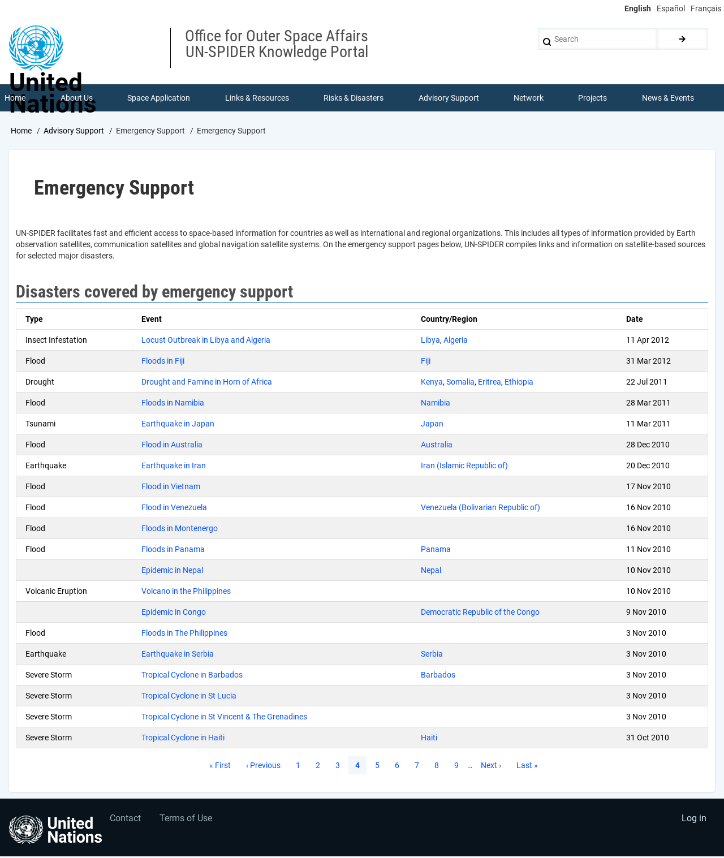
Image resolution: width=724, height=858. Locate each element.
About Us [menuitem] (77, 98)
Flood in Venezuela (174, 508)
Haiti (429, 738)
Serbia (432, 654)
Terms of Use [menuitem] (188, 821)
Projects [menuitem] (593, 98)
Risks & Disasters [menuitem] (354, 98)
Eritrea (489, 382)
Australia (437, 445)
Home (21, 131)
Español (671, 8)
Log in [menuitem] (693, 821)
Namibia (435, 403)
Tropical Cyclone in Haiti (183, 738)
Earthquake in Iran (173, 466)
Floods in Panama (173, 550)
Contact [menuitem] (126, 821)
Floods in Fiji (162, 362)
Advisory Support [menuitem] (449, 98)
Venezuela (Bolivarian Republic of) (480, 508)
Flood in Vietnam (170, 487)
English (637, 8)
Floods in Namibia (172, 403)
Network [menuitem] (529, 98)
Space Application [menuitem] (159, 98)
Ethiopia (519, 382)
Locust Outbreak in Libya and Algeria (205, 341)
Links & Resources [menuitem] (257, 98)
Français (706, 8)
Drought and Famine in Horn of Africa (206, 382)
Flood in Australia (171, 445)
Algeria (455, 341)
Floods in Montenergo (179, 529)
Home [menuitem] (15, 98)
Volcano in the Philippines (186, 592)
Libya (430, 341)
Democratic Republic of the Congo (480, 613)
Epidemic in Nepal (172, 571)
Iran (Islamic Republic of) (464, 466)
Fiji (425, 362)
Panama (436, 550)
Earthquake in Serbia (177, 654)
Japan (432, 424)
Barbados (438, 675)
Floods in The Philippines (184, 634)
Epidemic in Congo (173, 613)
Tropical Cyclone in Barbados (192, 675)
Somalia (460, 382)
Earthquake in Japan (177, 424)
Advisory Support (74, 131)
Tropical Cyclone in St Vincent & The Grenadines (224, 717)
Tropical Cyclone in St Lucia (188, 696)
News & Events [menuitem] (669, 98)
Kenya (432, 382)
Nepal (431, 571)
